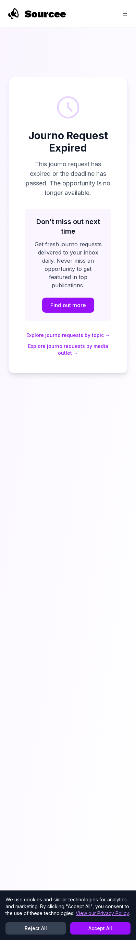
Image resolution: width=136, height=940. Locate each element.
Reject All (36, 928)
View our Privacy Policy (102, 913)
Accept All (100, 928)
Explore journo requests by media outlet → (68, 349)
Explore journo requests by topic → (68, 335)
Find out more (68, 305)
